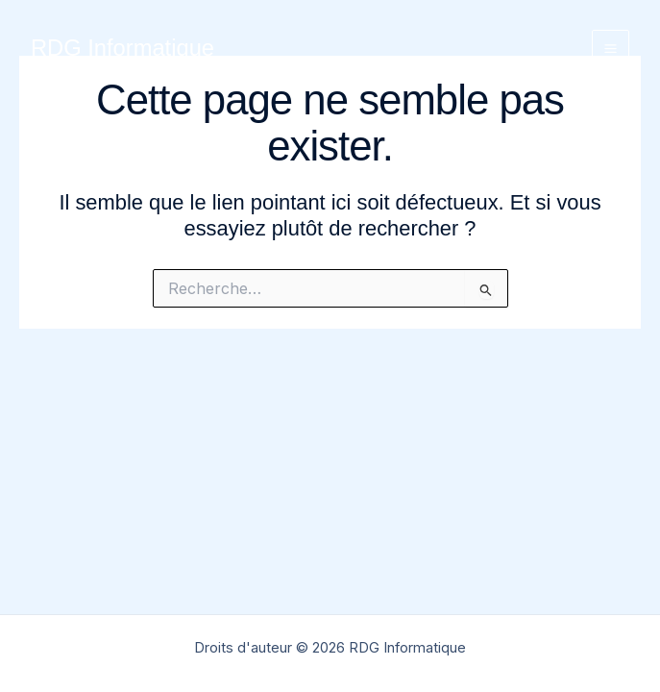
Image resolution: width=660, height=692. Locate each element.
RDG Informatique (122, 48)
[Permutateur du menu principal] (610, 48)
